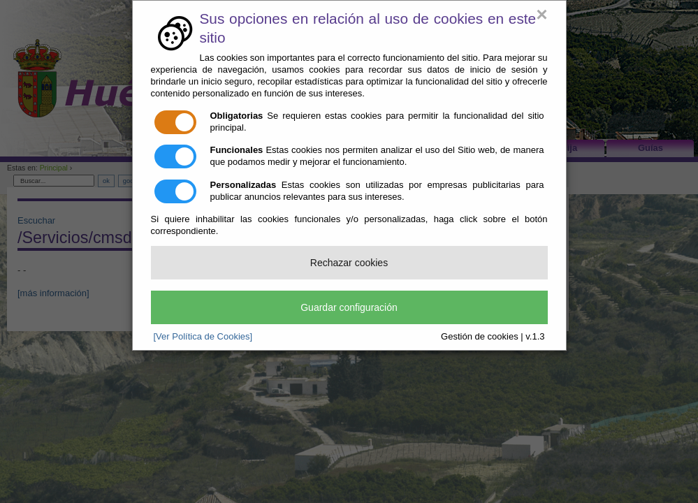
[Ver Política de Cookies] (203, 336)
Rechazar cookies (349, 262)
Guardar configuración (349, 307)
